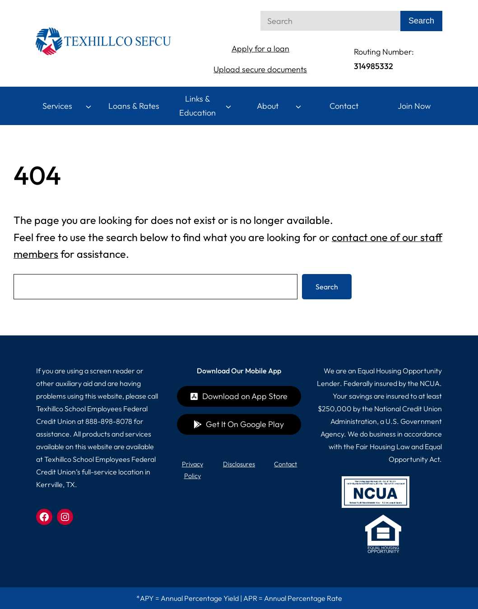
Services (57, 106)
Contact (343, 106)
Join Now (414, 106)
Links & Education (197, 105)
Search (327, 286)
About (267, 106)
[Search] (330, 21)
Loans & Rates (133, 106)
